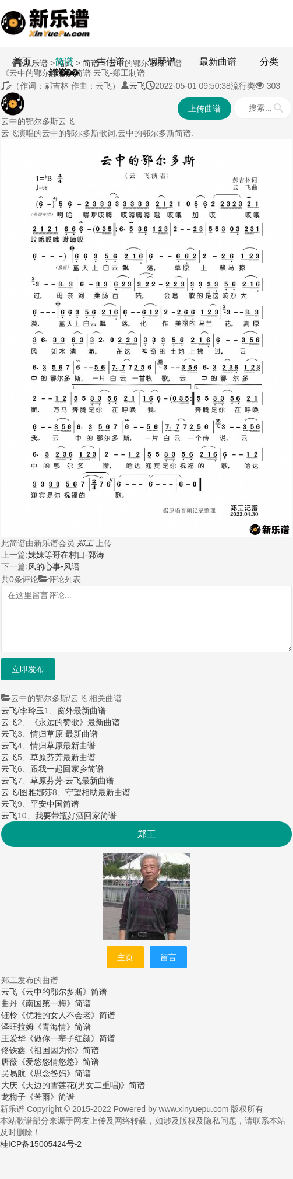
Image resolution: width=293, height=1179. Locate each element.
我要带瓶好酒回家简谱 (76, 815)
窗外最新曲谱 (81, 710)
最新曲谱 (217, 62)
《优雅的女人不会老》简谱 (66, 1015)
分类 (269, 62)
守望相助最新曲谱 (97, 792)
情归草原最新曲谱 (63, 745)
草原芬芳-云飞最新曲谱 (72, 780)
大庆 (9, 1085)
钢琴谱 (162, 62)
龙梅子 (13, 1096)
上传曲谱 (204, 108)
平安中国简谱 (54, 804)
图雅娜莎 (36, 792)
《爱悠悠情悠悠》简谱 (58, 1061)
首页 (22, 62)
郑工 (85, 543)
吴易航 (13, 1073)
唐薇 (9, 1061)
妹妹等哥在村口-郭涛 (66, 554)
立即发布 (28, 669)
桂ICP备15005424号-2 (41, 1144)
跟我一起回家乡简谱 (67, 769)
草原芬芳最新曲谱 (63, 757)
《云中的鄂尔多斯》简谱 (62, 991)
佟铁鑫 (13, 1050)
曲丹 (9, 1003)
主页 (125, 957)
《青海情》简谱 (62, 1026)
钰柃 (9, 1015)
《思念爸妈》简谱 (58, 1073)
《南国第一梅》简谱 (54, 1003)
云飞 (137, 85)
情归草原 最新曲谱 (64, 734)
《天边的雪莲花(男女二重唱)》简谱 (81, 1085)
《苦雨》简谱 (50, 1096)
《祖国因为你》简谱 (62, 1050)
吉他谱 (111, 62)
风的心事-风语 (54, 566)
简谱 (64, 62)
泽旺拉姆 (17, 1026)
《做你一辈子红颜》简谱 (70, 1038)
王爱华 (13, 1038)
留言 (168, 957)
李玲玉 (32, 710)
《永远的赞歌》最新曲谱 (75, 722)
